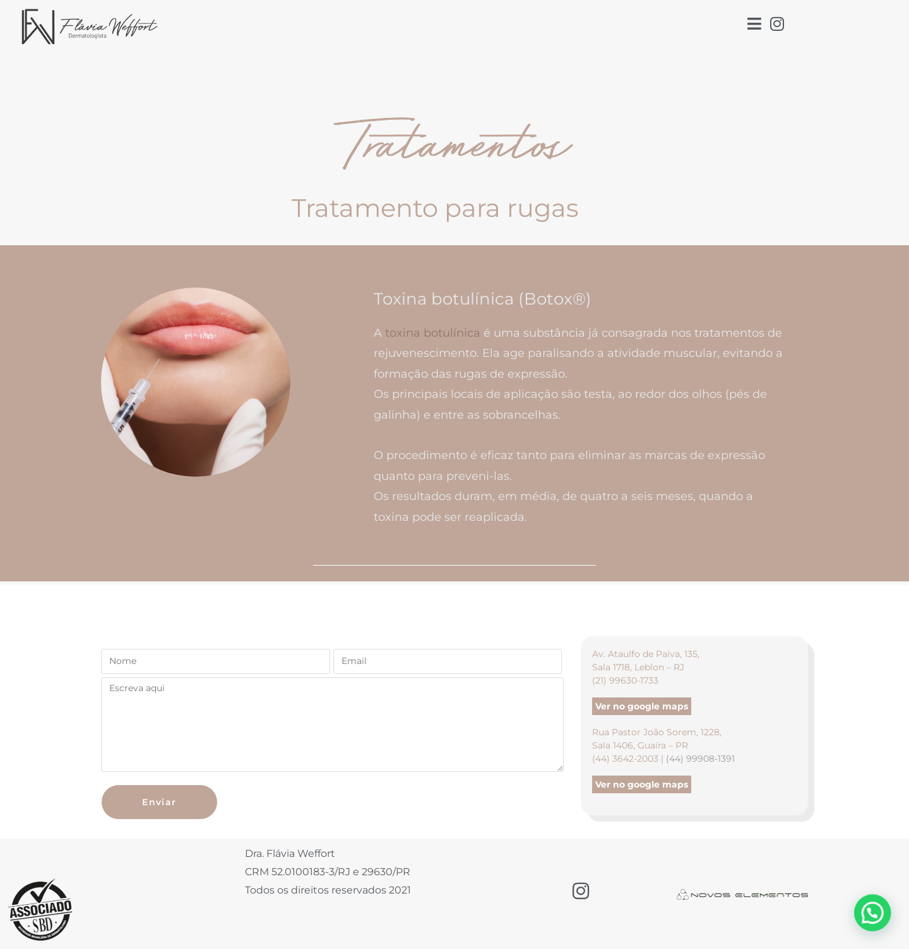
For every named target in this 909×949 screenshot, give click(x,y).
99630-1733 (633, 680)
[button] (877, 926)
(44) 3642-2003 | (629, 758)
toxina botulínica (432, 333)
